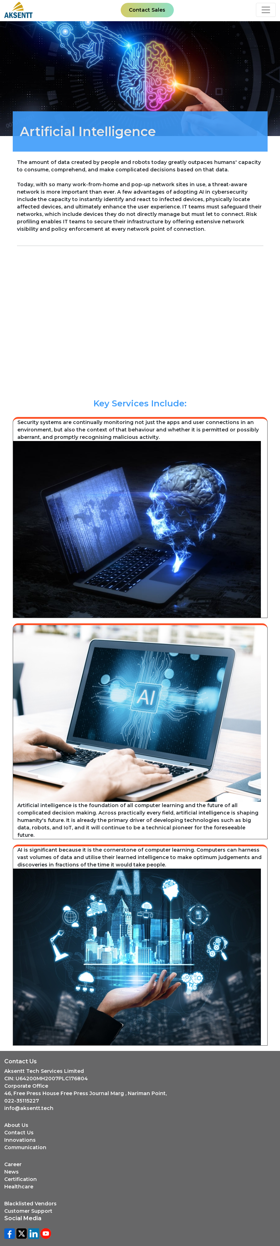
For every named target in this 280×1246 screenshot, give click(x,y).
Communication (25, 1147)
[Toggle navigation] (266, 10)
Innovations (20, 1140)
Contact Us (19, 1132)
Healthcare (18, 1186)
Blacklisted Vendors (30, 1203)
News (11, 1172)
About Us (16, 1125)
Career (13, 1164)
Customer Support (28, 1211)
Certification (20, 1179)
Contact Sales (147, 10)
